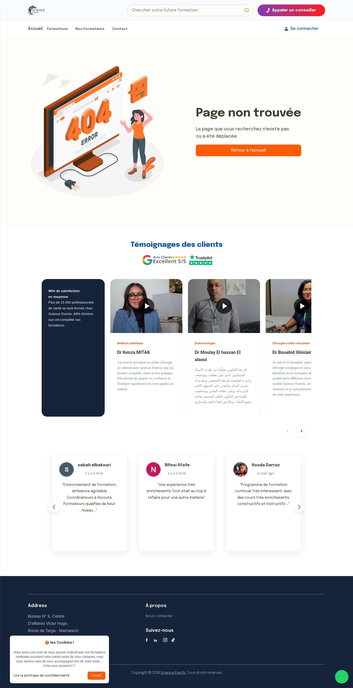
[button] (246, 10)
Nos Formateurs (89, 29)
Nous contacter (159, 616)
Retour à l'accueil (248, 150)
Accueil (35, 29)
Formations (57, 29)
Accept (96, 675)
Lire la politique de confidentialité (42, 675)
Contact (119, 29)
